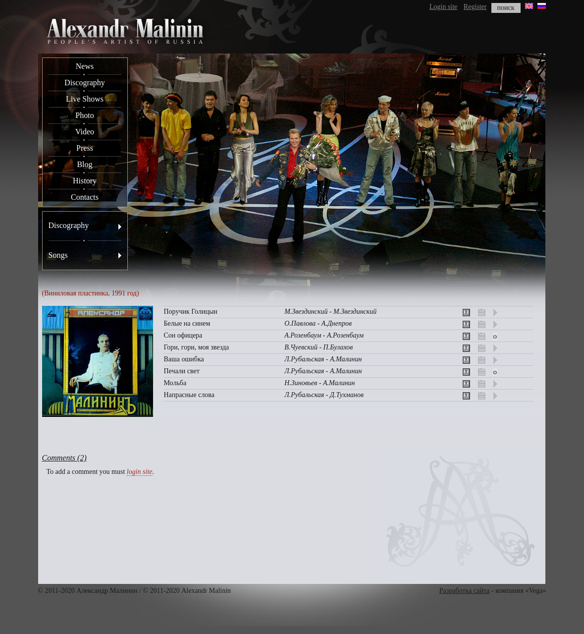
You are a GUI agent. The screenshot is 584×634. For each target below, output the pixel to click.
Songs (58, 255)
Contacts (85, 197)
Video (84, 131)
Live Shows (85, 99)
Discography (84, 82)
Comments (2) (64, 458)
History (85, 180)
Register (475, 6)
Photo (84, 115)
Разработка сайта (464, 590)
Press (84, 148)
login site (140, 471)
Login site (443, 6)
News (85, 66)
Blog (84, 164)
